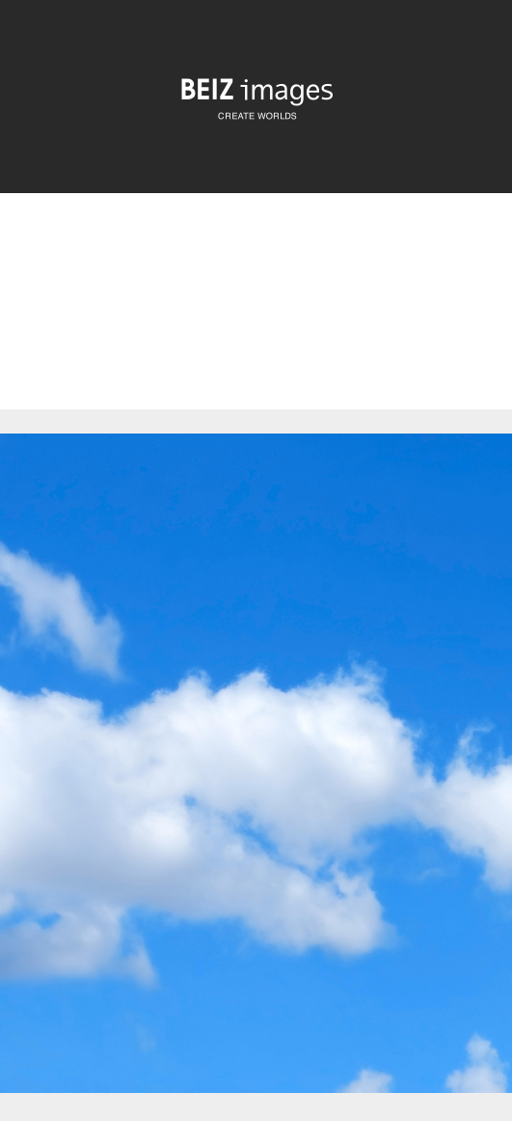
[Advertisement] (256, 317)
